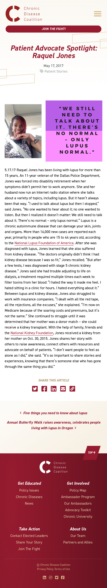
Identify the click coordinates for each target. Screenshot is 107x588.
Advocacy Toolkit (78, 509)
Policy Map (78, 490)
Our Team (77, 535)
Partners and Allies (77, 542)
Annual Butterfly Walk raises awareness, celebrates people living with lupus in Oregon (53, 425)
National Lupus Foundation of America (44, 242)
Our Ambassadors (78, 503)
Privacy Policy (45, 569)
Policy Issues (29, 490)
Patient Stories (55, 71)
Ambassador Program (78, 496)
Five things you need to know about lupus (53, 412)
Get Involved (78, 483)
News (29, 503)
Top (92, 453)
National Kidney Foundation (32, 332)
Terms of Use (62, 569)
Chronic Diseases (29, 496)
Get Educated (29, 483)
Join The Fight (29, 548)
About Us (78, 529)
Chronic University (78, 516)
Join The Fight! (54, 29)
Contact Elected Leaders (29, 535)
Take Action (29, 529)
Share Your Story (29, 542)
